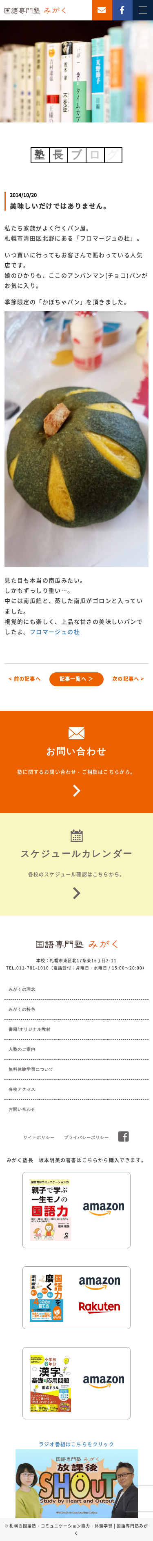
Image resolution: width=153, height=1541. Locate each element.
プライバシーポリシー (86, 1137)
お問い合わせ (22, 1109)
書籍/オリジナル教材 (30, 1029)
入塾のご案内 (22, 1049)
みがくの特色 (22, 1009)
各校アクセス (22, 1089)
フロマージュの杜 (55, 631)
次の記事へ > (128, 679)
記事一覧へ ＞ (76, 679)
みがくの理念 (22, 989)
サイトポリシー (39, 1137)
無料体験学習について (31, 1069)
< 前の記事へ (24, 679)
